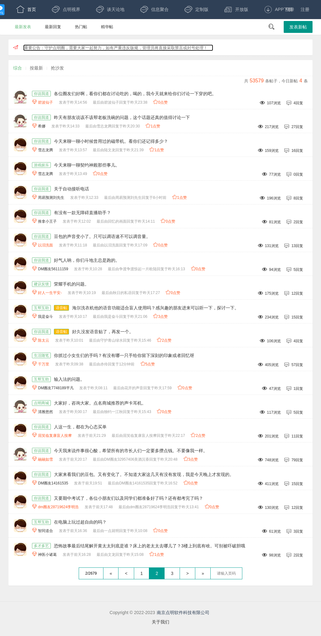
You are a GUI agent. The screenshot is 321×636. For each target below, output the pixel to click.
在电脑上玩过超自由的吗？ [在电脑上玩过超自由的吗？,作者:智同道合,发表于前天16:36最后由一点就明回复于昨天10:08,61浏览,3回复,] (80, 522)
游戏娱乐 (41, 165)
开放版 (236, 9)
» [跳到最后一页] (203, 573)
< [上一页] (126, 573)
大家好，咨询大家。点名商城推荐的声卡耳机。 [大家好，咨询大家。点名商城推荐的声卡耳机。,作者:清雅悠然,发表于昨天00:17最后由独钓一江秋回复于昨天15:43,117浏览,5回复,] (100, 403)
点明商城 (41, 403)
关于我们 (160, 621)
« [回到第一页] (111, 573)
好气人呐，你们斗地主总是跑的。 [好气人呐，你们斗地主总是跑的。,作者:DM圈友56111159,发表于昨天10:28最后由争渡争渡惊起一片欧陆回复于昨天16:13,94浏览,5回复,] (87, 260)
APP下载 (278, 9)
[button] (271, 27)
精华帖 (107, 26)
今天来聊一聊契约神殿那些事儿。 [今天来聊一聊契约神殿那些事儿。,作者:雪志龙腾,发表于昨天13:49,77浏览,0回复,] (87, 165)
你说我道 (41, 93)
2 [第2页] (156, 573)
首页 (26, 9)
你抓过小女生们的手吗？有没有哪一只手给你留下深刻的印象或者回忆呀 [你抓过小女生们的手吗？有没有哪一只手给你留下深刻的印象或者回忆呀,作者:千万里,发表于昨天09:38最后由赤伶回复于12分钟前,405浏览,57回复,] (124, 355)
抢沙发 (57, 67)
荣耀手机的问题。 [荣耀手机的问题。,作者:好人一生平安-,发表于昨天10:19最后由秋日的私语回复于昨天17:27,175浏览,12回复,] (71, 284)
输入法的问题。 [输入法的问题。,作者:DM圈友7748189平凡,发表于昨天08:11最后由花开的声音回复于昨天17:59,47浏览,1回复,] (69, 379)
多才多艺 (41, 546)
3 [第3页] (172, 573)
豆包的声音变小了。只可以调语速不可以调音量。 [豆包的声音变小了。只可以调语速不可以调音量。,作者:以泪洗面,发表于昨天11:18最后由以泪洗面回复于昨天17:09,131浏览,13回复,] (102, 236)
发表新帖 (298, 26)
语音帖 (61, 308)
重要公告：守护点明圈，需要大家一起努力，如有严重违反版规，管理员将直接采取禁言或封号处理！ (116, 47)
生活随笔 (41, 355)
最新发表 (23, 26)
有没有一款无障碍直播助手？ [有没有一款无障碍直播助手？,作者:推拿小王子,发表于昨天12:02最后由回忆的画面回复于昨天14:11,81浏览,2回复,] (82, 212)
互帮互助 (41, 308)
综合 (17, 67)
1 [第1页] (141, 573)
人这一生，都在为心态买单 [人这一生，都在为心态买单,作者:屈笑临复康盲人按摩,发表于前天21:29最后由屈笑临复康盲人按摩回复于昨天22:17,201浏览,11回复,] (80, 426)
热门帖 (81, 26)
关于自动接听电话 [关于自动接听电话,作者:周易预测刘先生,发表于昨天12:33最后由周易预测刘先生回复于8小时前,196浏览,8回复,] (71, 188)
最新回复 (53, 26)
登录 (290, 9)
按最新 (36, 67)
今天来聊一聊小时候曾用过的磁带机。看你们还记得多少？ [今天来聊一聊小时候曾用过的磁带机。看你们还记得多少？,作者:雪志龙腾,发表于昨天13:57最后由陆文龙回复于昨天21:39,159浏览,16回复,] (111, 141)
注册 (305, 9)
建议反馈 (41, 284)
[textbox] (226, 573)
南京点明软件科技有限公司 (183, 612)
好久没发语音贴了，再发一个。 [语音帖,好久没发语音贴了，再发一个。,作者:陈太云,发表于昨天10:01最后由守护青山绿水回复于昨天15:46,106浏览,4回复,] (103, 331)
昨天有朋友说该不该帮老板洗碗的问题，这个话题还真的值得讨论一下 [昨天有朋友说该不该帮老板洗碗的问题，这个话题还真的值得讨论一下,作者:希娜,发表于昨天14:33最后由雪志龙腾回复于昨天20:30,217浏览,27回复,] (122, 117)
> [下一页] (187, 573)
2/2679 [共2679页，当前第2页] (91, 573)
